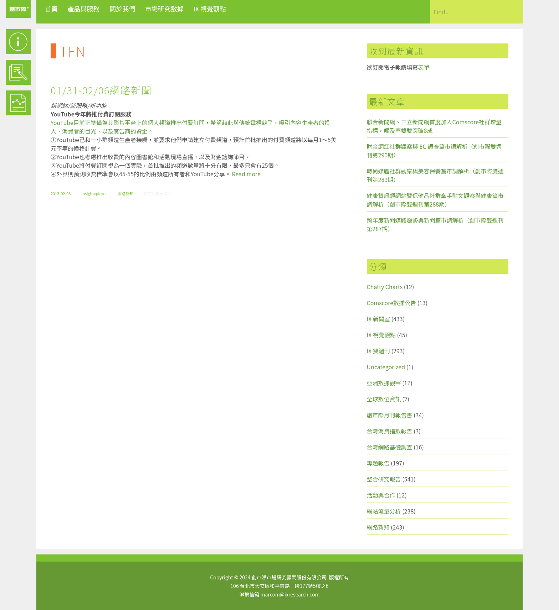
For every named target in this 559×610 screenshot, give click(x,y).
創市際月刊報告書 (389, 415)
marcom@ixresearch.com (290, 594)
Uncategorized (386, 367)
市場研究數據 (164, 8)
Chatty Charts (385, 286)
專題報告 (378, 463)
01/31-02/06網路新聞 (101, 90)
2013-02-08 (61, 193)
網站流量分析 (384, 511)
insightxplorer (94, 193)
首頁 (51, 8)
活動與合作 (381, 495)
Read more (246, 174)
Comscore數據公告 (391, 302)
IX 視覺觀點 (209, 8)
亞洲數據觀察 (384, 383)
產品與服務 (84, 8)
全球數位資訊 (384, 399)
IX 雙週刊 (378, 350)
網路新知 (125, 193)
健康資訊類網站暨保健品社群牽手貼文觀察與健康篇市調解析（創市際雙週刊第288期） (435, 199)
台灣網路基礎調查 (389, 447)
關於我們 (122, 8)
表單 (424, 67)
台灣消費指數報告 (389, 431)
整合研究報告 (384, 479)
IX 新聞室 (378, 318)
